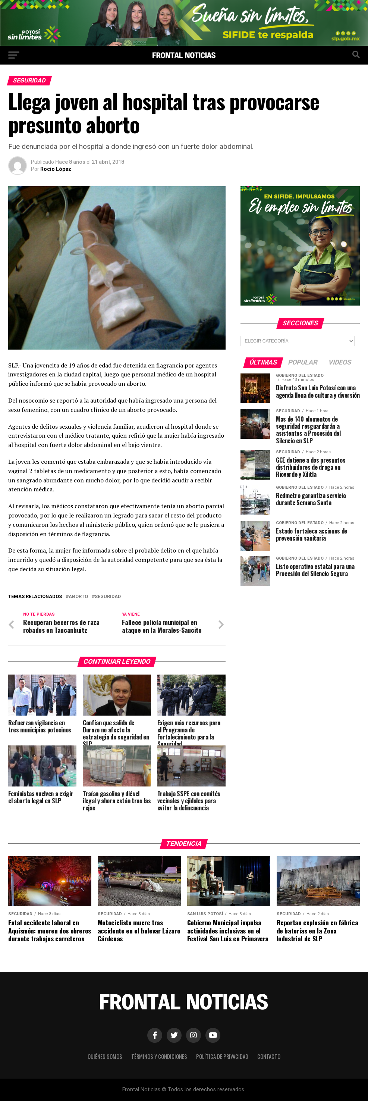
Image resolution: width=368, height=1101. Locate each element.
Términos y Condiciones (159, 1056)
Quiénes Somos (105, 1056)
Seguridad (108, 596)
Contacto (268, 1056)
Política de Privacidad (222, 1056)
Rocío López (55, 169)
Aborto (78, 596)
